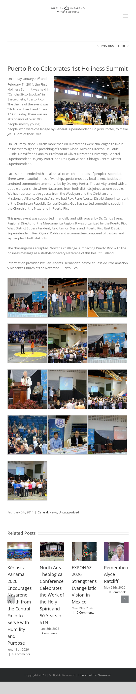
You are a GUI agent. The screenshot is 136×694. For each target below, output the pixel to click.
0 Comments (21, 654)
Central (43, 512)
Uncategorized (69, 512)
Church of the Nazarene (94, 675)
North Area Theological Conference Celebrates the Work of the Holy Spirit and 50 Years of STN (52, 595)
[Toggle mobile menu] (126, 16)
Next (121, 45)
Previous (107, 45)
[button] (11, 599)
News (53, 512)
